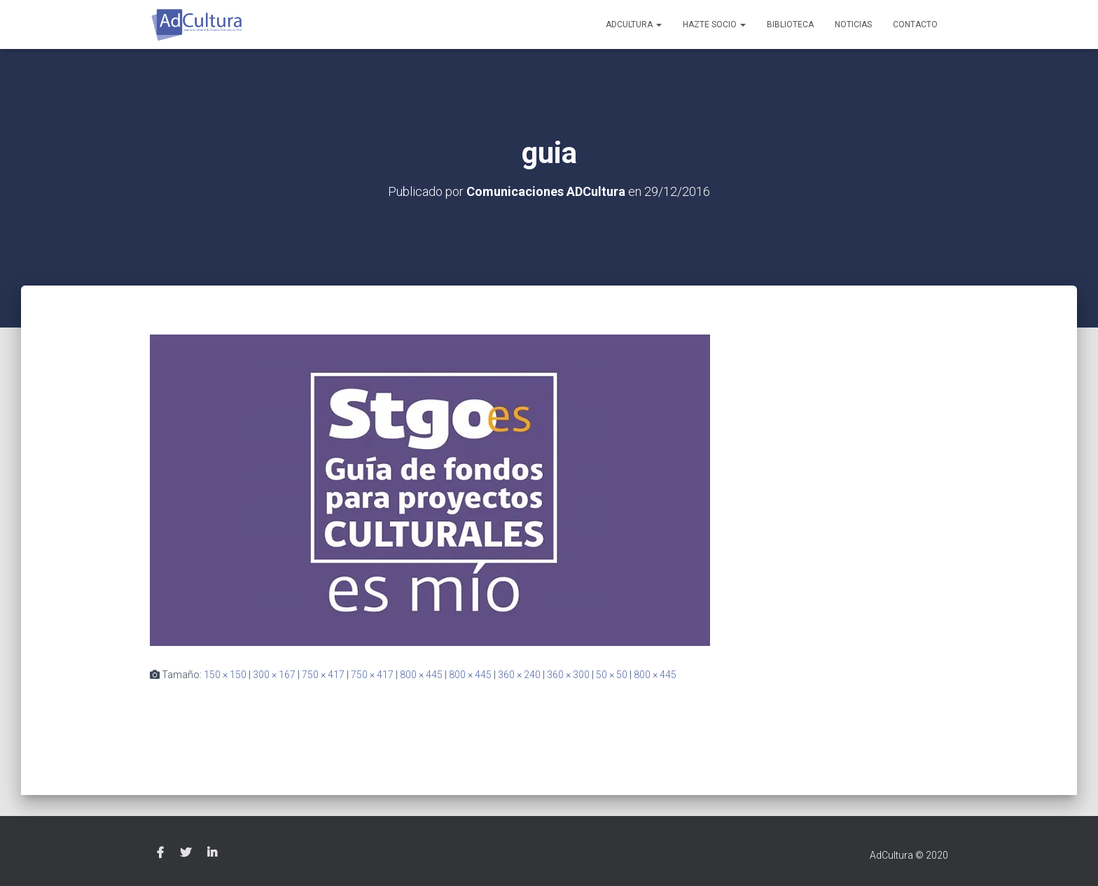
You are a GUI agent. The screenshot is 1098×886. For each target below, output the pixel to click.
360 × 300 (568, 674)
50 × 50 (611, 674)
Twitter (185, 853)
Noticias (853, 24)
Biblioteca (790, 24)
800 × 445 (421, 674)
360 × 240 (519, 674)
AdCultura (634, 24)
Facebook (160, 853)
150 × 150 (225, 674)
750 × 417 (323, 674)
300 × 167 (274, 674)
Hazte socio (714, 24)
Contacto (915, 24)
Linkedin (212, 853)
